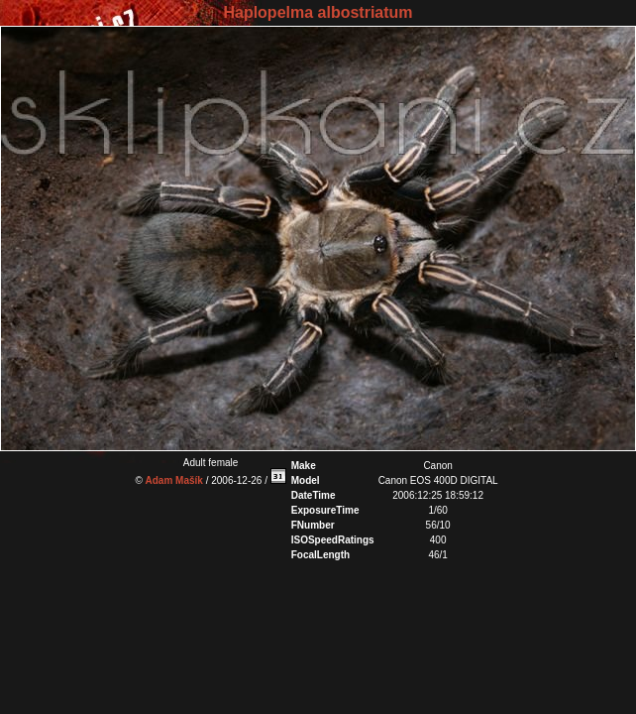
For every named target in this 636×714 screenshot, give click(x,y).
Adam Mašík (174, 480)
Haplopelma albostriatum (317, 12)
